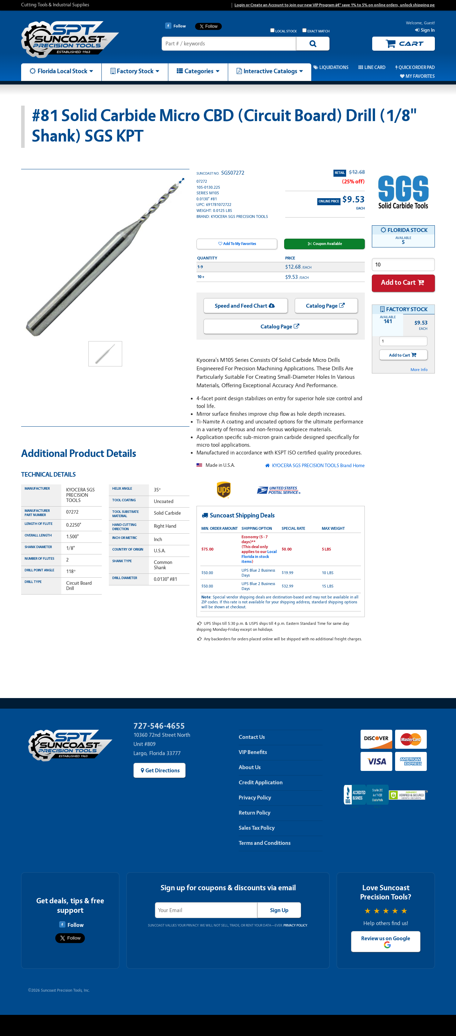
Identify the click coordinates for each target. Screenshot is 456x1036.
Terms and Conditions (265, 843)
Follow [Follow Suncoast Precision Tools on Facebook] (71, 924)
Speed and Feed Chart (241, 306)
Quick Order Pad (417, 67)
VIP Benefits (253, 752)
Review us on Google (385, 938)
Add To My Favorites (239, 243)
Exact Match (316, 30)
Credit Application (261, 782)
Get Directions (162, 770)
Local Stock (283, 30)
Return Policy (254, 813)
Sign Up (279, 910)
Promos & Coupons (282, 67)
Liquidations (334, 67)
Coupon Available (327, 243)
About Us (250, 767)
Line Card (375, 67)
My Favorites (420, 76)
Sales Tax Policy (257, 828)
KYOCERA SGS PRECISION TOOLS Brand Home (318, 465)
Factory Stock (135, 71)
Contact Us (252, 737)
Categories (199, 71)
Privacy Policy (255, 798)
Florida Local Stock (62, 71)
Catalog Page (322, 306)
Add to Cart (398, 282)
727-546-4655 (159, 726)
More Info (419, 369)
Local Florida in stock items (259, 556)
